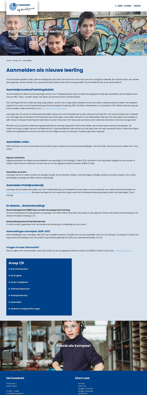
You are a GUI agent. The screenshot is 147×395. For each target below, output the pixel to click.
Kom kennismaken (19, 269)
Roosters (81, 383)
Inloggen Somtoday (85, 388)
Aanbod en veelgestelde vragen (25, 308)
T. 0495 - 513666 (123, 6)
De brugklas (16, 275)
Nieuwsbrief (82, 393)
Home (8, 60)
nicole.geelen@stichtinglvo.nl (18, 192)
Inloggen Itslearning (85, 391)
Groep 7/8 (17, 60)
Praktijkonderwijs (19, 295)
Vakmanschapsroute (20, 288)
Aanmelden (27, 60)
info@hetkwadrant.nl (123, 250)
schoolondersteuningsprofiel (54, 108)
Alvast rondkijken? (19, 282)
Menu (137, 6)
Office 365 (82, 386)
